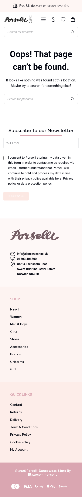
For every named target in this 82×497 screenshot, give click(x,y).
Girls (13, 332)
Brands (15, 354)
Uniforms (17, 362)
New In (15, 309)
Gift (13, 369)
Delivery (16, 419)
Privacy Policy (20, 434)
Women (15, 317)
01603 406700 (27, 259)
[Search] (72, 32)
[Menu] (43, 19)
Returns (16, 412)
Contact (16, 404)
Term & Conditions (24, 427)
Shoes (14, 339)
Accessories (19, 347)
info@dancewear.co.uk (32, 253)
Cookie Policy (20, 442)
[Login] (53, 19)
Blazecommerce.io (42, 474)
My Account (19, 449)
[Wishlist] (63, 19)
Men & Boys (18, 324)
